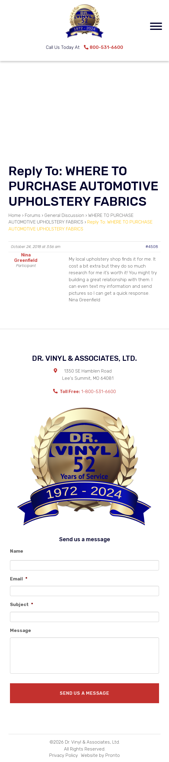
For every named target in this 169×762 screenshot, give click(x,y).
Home (14, 215)
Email (18, 579)
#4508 (151, 246)
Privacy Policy (63, 755)
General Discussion (64, 215)
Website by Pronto (100, 755)
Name (16, 551)
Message (20, 630)
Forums (32, 215)
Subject (21, 604)
